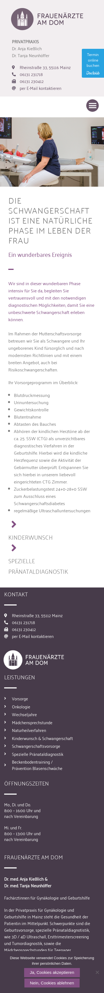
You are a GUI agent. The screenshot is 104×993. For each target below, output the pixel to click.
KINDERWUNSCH (30, 540)
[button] (92, 105)
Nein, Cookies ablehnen (52, 983)
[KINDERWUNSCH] (13, 527)
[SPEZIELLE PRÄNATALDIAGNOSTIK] (13, 551)
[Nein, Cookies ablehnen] (97, 972)
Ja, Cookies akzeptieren (52, 972)
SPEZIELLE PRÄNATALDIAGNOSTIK (38, 569)
